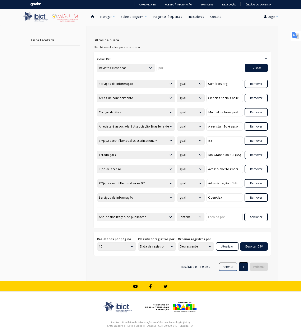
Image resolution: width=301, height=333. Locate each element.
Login (271, 17)
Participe (207, 4)
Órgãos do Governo (258, 4)
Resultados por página (114, 239)
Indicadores (196, 17)
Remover (256, 84)
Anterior (228, 267)
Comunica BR (147, 4)
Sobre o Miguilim (134, 17)
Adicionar (256, 217)
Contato (215, 17)
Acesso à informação (178, 4)
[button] (182, 58)
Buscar (256, 68)
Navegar (107, 17)
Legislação (229, 4)
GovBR (35, 4)
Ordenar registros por (194, 239)
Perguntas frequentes (167, 17)
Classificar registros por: (156, 239)
